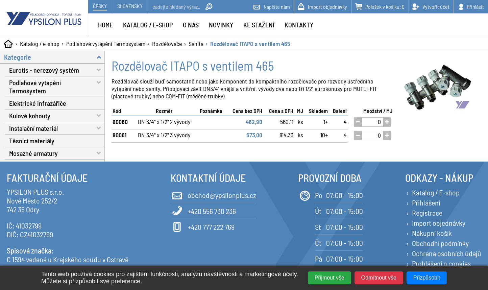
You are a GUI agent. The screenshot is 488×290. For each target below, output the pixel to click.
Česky (100, 6)
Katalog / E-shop (436, 192)
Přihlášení (426, 202)
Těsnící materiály (31, 141)
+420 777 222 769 (203, 226)
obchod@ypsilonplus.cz (213, 194)
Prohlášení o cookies (441, 263)
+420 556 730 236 (203, 210)
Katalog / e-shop (39, 43)
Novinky (221, 25)
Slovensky (130, 6)
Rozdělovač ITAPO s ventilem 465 (250, 43)
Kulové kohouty (57, 115)
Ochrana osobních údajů (446, 253)
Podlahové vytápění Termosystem (105, 43)
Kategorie (54, 57)
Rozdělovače (167, 43)
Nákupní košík (432, 232)
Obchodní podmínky (440, 243)
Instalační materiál (57, 128)
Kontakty (299, 25)
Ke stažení (258, 25)
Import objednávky (438, 222)
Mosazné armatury (57, 153)
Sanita (196, 43)
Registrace (427, 212)
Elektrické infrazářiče (37, 103)
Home (105, 25)
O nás (191, 25)
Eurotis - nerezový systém (57, 70)
